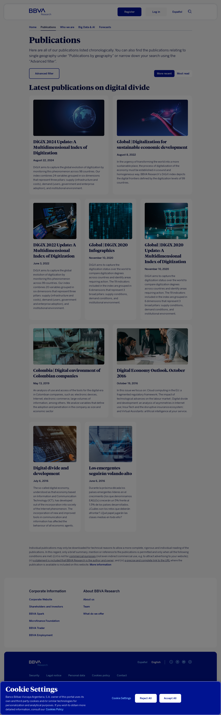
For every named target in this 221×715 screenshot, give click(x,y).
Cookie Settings (121, 698)
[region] (110, 698)
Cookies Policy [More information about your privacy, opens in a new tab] (54, 709)
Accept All (170, 698)
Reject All (146, 698)
